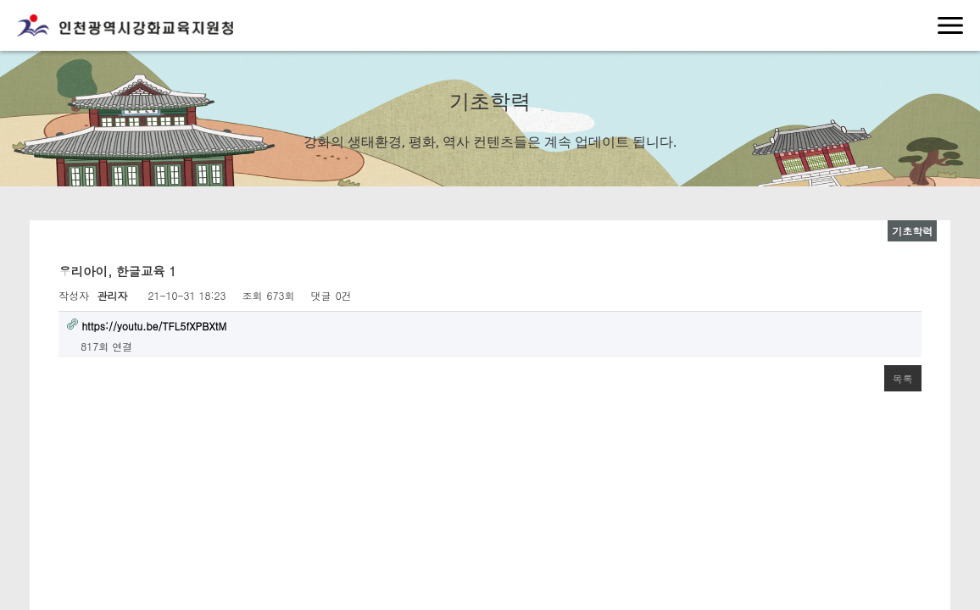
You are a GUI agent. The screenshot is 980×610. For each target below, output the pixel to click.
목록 (903, 378)
